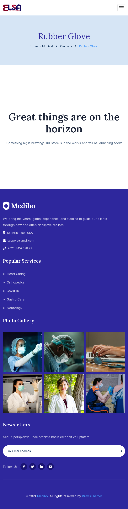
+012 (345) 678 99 (20, 248)
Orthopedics (15, 282)
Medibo (42, 496)
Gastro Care (15, 299)
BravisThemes (92, 496)
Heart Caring (16, 274)
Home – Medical (41, 46)
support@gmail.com (21, 240)
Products (66, 46)
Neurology (14, 308)
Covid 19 (13, 291)
